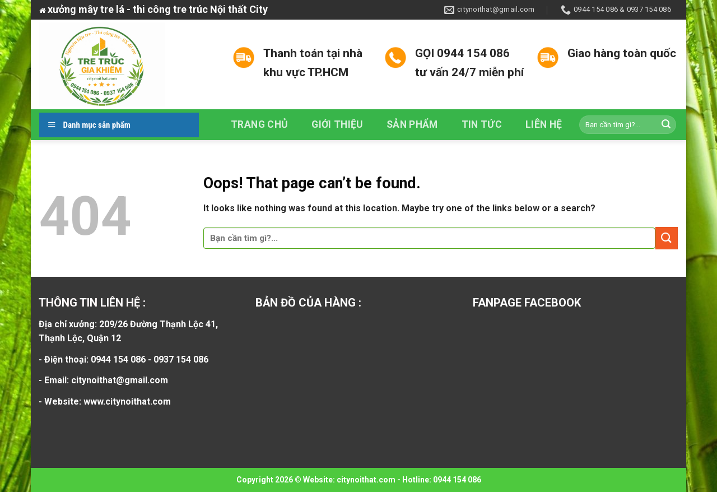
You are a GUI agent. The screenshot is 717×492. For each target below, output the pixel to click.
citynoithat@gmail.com (119, 380)
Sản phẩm (412, 124)
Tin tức (482, 124)
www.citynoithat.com (127, 401)
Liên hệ (543, 124)
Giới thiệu (337, 124)
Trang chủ (259, 124)
